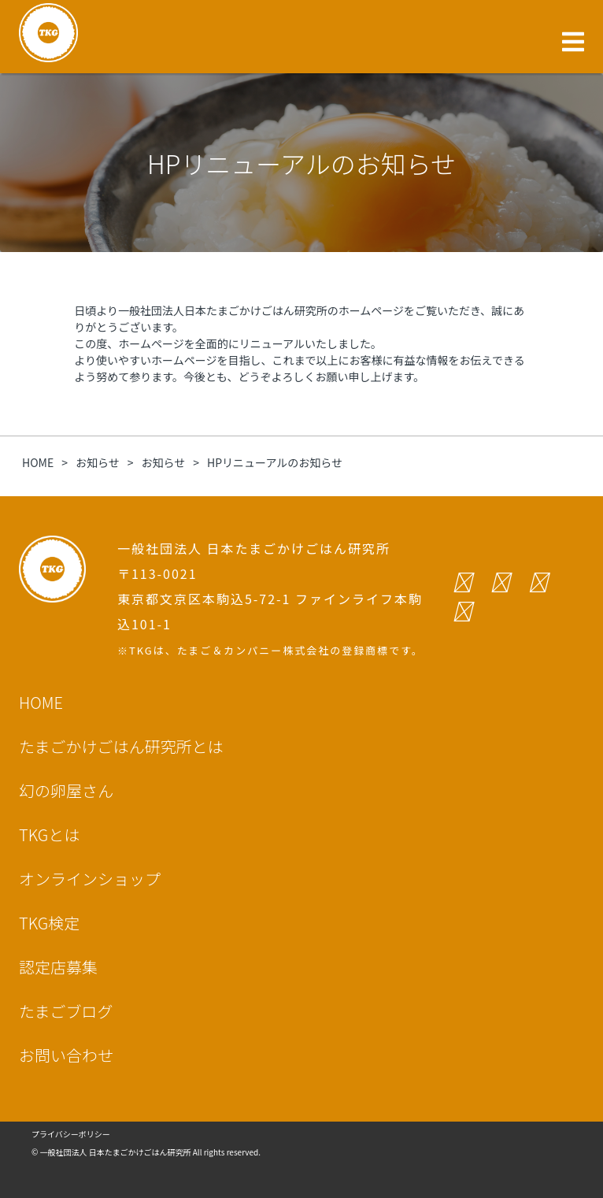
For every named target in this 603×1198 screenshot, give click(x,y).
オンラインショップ (90, 878)
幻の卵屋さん (66, 790)
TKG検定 (49, 922)
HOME (41, 702)
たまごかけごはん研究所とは (121, 746)
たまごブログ (66, 1011)
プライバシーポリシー (70, 1134)
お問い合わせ (66, 1055)
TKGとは (49, 834)
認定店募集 (58, 966)
